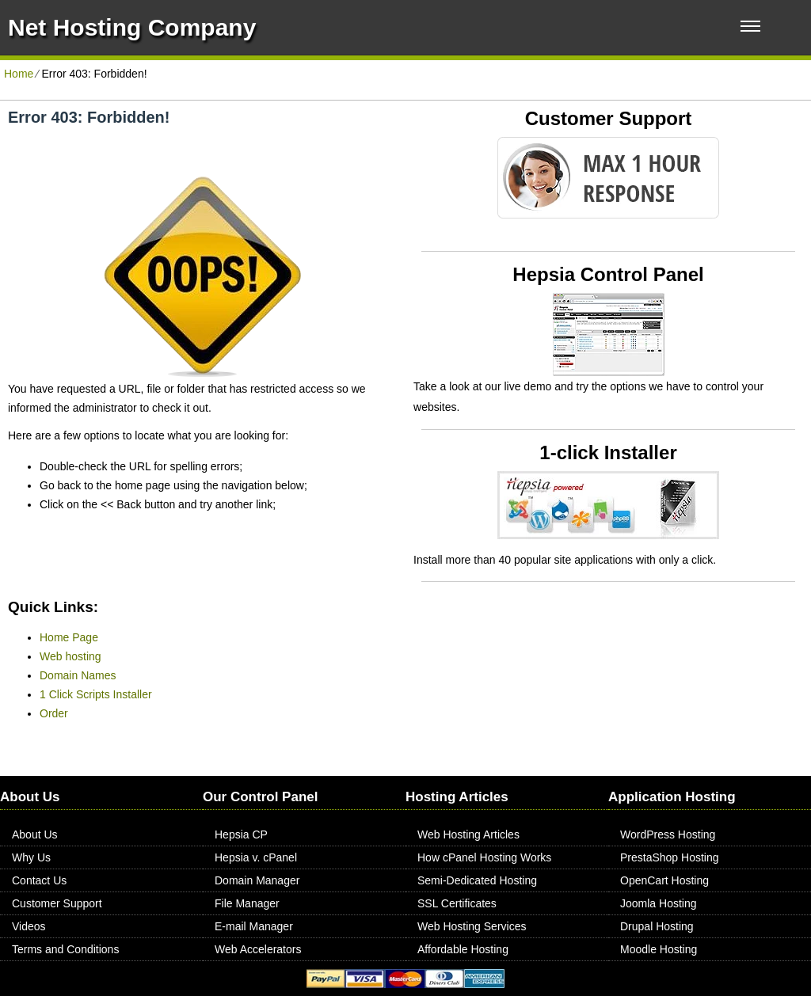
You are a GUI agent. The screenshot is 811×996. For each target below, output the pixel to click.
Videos (29, 926)
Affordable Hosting (462, 949)
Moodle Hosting (658, 949)
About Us (35, 834)
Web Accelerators (258, 949)
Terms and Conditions (65, 949)
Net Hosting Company (132, 27)
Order (54, 713)
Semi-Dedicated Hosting (477, 880)
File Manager (247, 903)
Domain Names (78, 675)
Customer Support (57, 903)
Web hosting (70, 656)
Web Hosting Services (471, 926)
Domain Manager (257, 880)
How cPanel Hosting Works (484, 857)
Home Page (69, 637)
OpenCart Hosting (664, 880)
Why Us (31, 857)
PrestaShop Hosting (669, 857)
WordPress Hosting (667, 834)
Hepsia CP (241, 834)
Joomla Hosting (658, 903)
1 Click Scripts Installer (96, 694)
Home (18, 73)
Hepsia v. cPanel (256, 857)
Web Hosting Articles (468, 834)
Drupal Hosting (657, 926)
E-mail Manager (254, 926)
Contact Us (39, 880)
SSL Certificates (457, 903)
